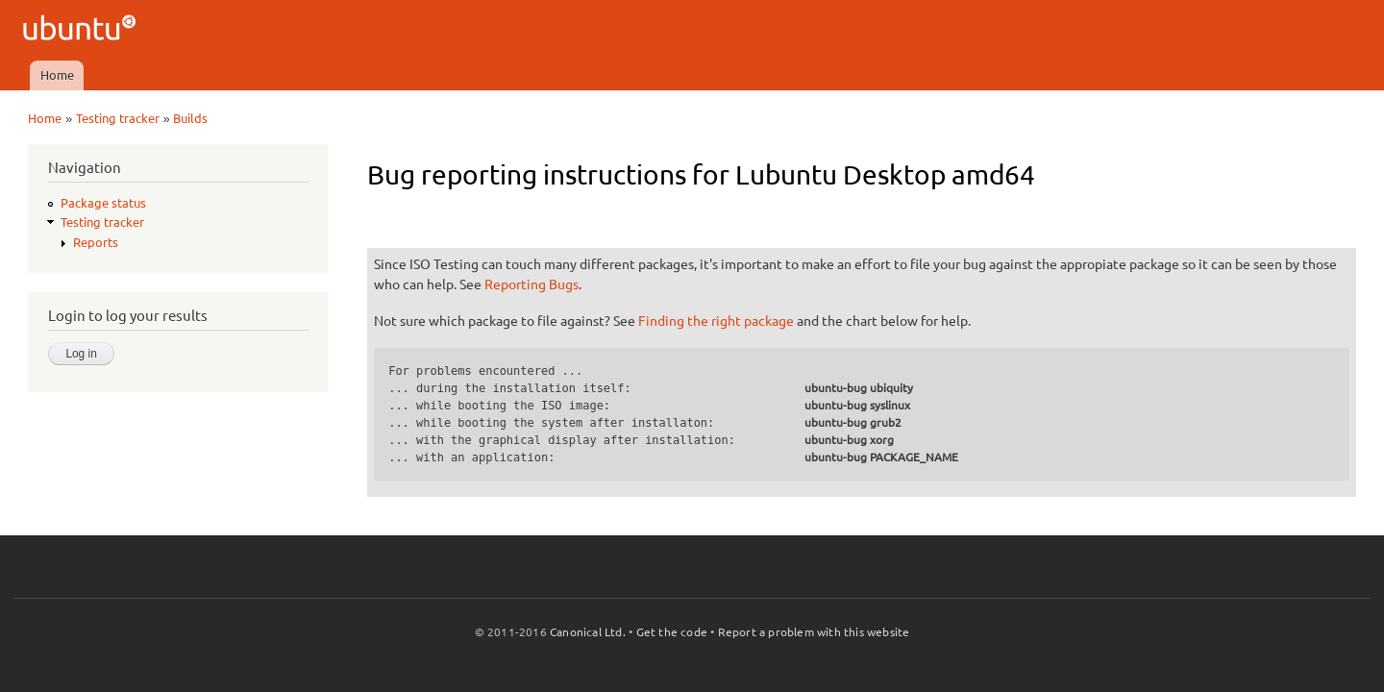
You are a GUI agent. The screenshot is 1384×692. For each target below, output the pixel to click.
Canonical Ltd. (588, 632)
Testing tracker (118, 118)
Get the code (671, 632)
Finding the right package (716, 321)
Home (57, 75)
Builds (190, 118)
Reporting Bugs (531, 284)
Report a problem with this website (814, 632)
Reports (95, 242)
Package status (103, 203)
